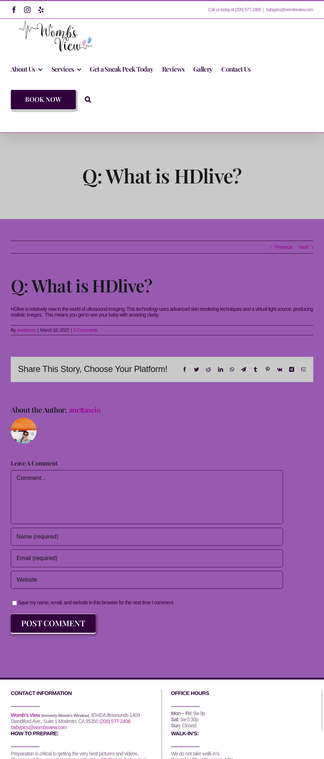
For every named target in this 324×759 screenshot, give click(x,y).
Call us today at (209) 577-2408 (234, 9)
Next (303, 247)
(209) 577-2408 (114, 721)
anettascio (26, 330)
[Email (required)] (147, 558)
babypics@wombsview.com (289, 9)
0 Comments (86, 330)
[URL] (147, 580)
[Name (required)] (147, 537)
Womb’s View (25, 715)
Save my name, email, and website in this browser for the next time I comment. (96, 603)
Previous (283, 247)
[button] (88, 99)
